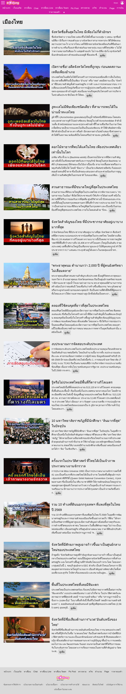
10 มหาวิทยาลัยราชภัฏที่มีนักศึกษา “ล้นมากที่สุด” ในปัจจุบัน (86, 422)
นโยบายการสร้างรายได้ (70, 684)
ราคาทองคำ (54, 12)
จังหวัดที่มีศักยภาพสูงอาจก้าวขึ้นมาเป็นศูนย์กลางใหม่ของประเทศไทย (86, 546)
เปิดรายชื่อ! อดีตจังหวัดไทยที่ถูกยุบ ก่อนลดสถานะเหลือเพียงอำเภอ (86, 68)
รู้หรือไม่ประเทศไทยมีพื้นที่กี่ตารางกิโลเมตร (82, 381)
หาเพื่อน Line (47, 8)
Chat (36, 8)
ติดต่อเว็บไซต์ (98, 684)
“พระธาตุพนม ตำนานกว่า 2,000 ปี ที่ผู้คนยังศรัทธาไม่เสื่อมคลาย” (87, 267)
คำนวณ (103, 8)
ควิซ (94, 8)
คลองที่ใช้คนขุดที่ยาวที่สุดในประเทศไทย (80, 305)
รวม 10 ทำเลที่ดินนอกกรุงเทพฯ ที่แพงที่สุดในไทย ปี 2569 (86, 506)
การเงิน (120, 8)
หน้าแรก (6, 8)
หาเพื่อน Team (62, 8)
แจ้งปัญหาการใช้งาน (114, 684)
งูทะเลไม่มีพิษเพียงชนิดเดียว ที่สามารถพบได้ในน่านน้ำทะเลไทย (85, 108)
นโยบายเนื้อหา (52, 684)
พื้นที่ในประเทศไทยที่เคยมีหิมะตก (75, 584)
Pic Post (75, 8)
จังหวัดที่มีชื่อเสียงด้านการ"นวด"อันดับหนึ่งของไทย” (84, 621)
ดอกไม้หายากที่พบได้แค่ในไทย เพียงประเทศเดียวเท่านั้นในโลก (86, 148)
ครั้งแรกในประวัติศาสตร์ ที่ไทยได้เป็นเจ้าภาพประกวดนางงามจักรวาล (83, 462)
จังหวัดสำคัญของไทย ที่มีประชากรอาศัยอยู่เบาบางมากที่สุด (87, 223)
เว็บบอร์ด (17, 8)
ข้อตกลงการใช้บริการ (12, 684)
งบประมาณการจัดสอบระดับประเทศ (77, 343)
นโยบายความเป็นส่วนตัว (33, 684)
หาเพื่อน (28, 8)
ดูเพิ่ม (102, 54)
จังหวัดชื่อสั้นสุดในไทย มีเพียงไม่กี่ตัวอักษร (81, 31)
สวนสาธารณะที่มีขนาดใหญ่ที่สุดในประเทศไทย (85, 186)
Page (112, 8)
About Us (86, 684)
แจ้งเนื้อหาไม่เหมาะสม (63, 689)
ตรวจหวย (85, 8)
